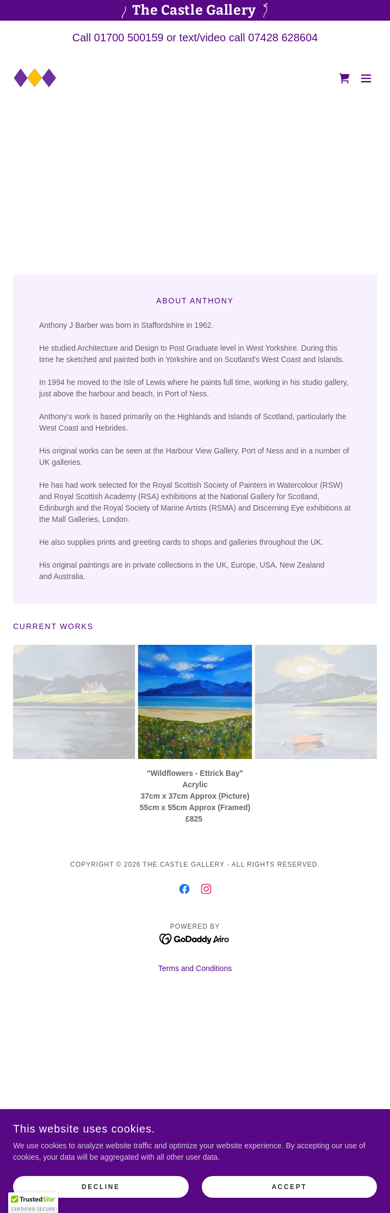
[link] (35, 78)
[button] (366, 78)
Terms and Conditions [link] (195, 968)
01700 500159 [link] (129, 37)
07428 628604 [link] (283, 37)
